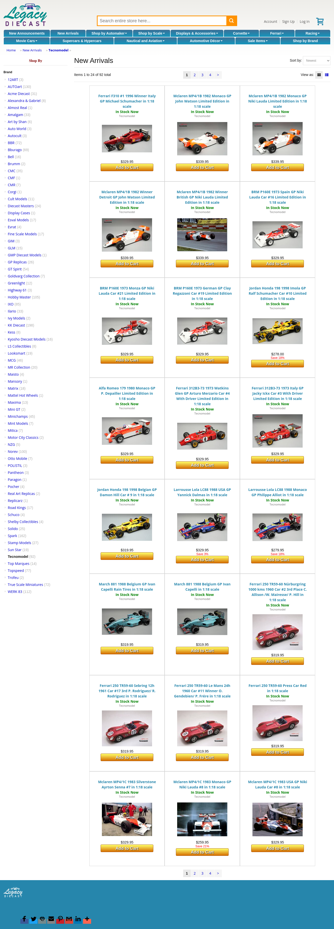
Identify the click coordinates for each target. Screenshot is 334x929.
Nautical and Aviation (146, 41)
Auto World (17, 128)
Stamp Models (19, 542)
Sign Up (288, 21)
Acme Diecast (19, 93)
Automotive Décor (206, 41)
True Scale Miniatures (25, 584)
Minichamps (18, 416)
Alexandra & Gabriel (24, 100)
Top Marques (18, 563)
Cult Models (17, 198)
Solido (13, 528)
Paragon (14, 479)
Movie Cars (26, 41)
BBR (11, 142)
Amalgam (15, 114)
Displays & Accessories (197, 33)
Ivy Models (16, 318)
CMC (11, 170)
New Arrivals (68, 33)
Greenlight (16, 283)
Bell (11, 156)
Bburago (15, 149)
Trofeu (13, 577)
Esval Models (18, 220)
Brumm (14, 163)
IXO (11, 304)
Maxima (14, 402)
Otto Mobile (17, 458)
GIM (11, 241)
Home (11, 50)
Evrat (12, 227)
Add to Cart (127, 167)
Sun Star (15, 549)
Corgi (12, 191)
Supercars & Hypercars (81, 41)
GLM (11, 248)
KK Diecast (16, 325)
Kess (11, 332)
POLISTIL (15, 465)
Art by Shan (17, 121)
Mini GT (14, 409)
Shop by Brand (305, 41)
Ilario (12, 311)
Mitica (13, 430)
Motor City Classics (23, 437)
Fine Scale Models (22, 234)
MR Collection (19, 367)
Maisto (13, 374)
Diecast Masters (21, 205)
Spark (12, 535)
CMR (11, 184)
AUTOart (15, 86)
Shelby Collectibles (23, 521)
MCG (12, 360)
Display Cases (19, 213)
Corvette (241, 33)
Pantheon (16, 472)
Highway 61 (17, 290)
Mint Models (18, 423)
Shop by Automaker (109, 33)
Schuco (14, 514)
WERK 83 (15, 591)
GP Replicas (17, 262)
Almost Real (17, 107)
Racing (313, 33)
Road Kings (17, 507)
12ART (13, 79)
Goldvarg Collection (24, 276)
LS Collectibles (19, 346)
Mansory (15, 381)
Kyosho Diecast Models (26, 339)
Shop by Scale (151, 33)
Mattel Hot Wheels (23, 395)
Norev (13, 451)
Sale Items (258, 41)
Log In (304, 21)
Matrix (13, 388)
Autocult (15, 135)
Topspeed (16, 570)
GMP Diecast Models (24, 255)
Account (270, 21)
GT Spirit (15, 269)
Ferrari (277, 33)
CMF (11, 177)
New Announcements (27, 33)
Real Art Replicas (21, 493)
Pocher (13, 486)
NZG (11, 444)
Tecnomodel (59, 50)
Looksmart (16, 353)
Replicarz (15, 500)
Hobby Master (19, 297)
